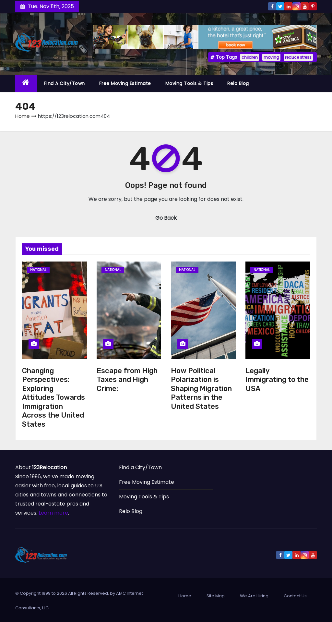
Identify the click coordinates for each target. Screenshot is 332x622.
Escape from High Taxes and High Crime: (127, 379)
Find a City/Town (64, 83)
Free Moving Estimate (125, 83)
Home (22, 116)
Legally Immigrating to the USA (277, 379)
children (250, 57)
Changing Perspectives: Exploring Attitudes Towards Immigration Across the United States (53, 397)
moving (271, 57)
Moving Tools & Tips (189, 83)
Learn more (53, 513)
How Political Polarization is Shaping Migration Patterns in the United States (201, 388)
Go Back (166, 218)
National (38, 269)
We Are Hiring (254, 596)
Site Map (216, 596)
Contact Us (295, 596)
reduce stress (298, 57)
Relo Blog (238, 83)
